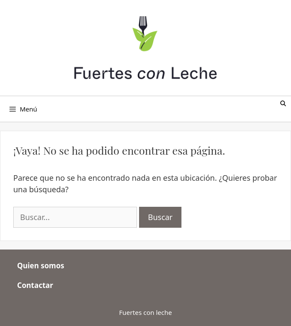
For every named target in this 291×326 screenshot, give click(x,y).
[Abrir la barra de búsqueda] (283, 103)
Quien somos (40, 265)
